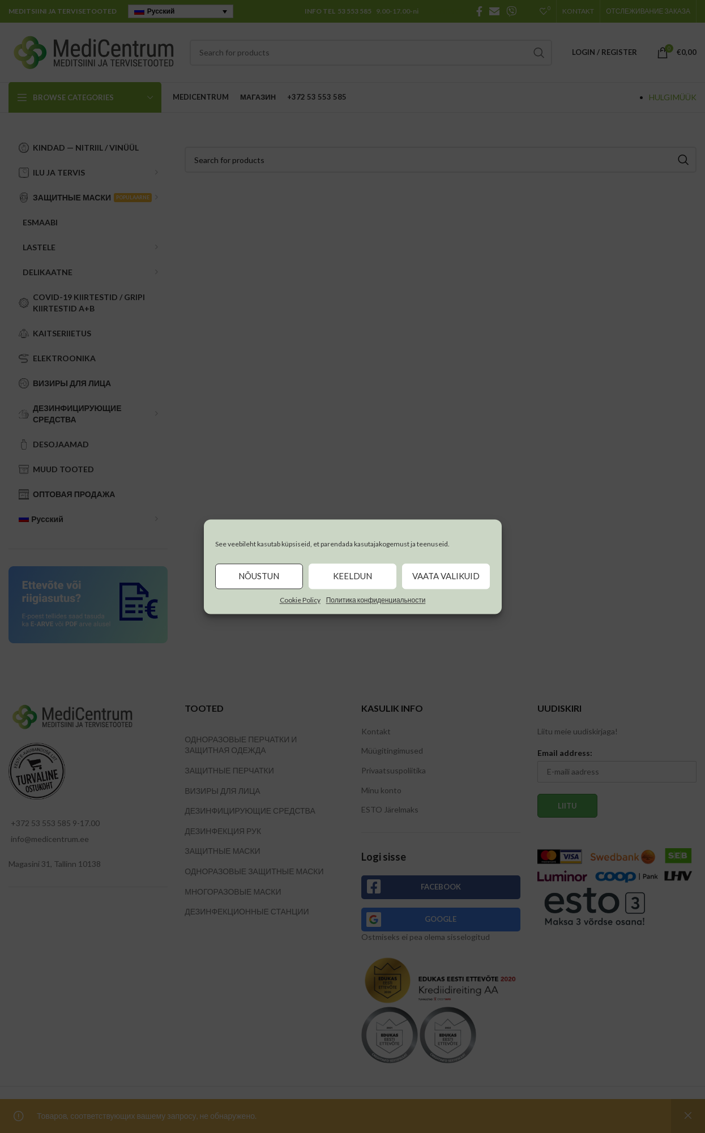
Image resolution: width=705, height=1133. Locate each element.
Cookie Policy (300, 600)
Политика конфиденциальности (376, 600)
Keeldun (352, 576)
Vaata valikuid (446, 576)
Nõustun (258, 576)
